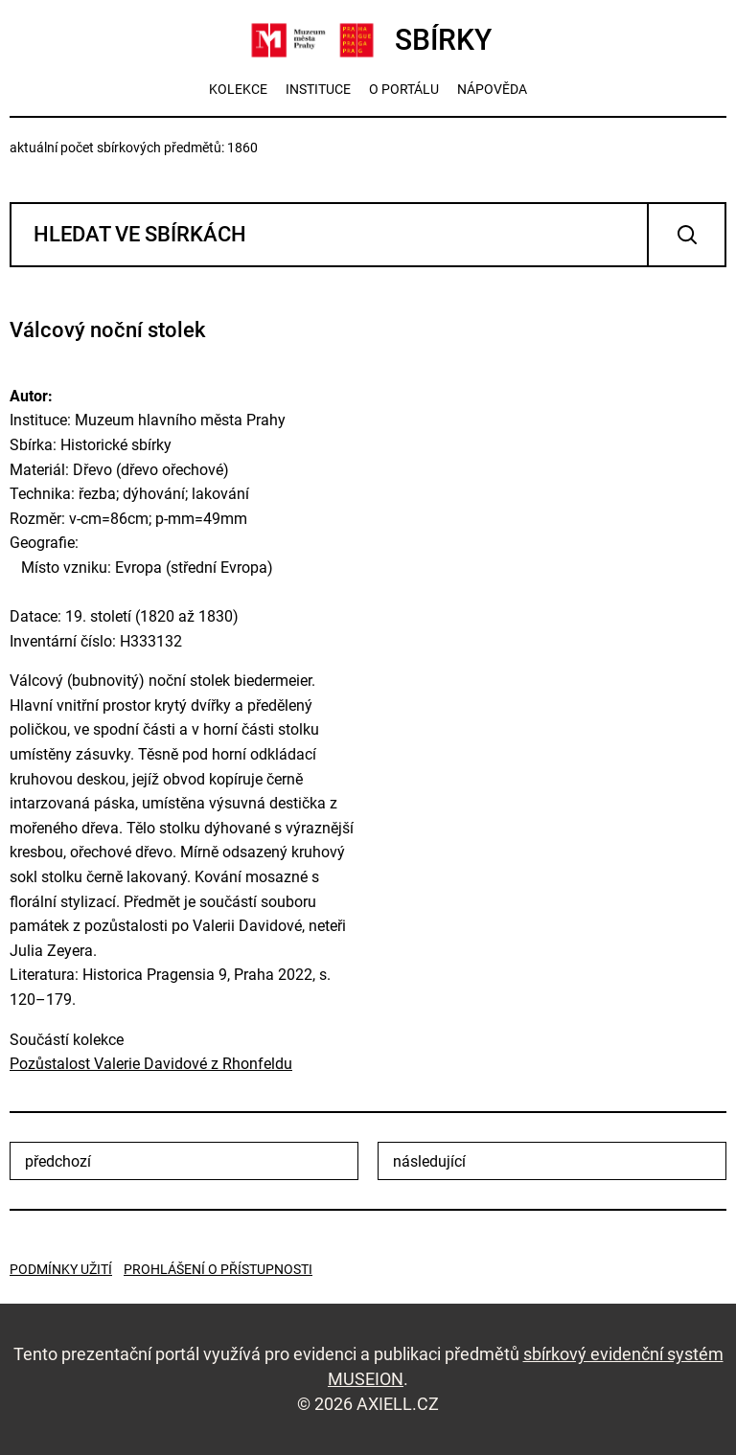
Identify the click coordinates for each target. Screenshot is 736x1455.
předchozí (58, 1161)
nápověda (492, 89)
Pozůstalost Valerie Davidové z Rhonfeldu (151, 1064)
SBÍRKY (368, 40)
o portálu (404, 89)
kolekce (238, 89)
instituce (318, 89)
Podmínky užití (61, 1269)
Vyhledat (686, 234)
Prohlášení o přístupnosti (218, 1269)
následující (429, 1161)
